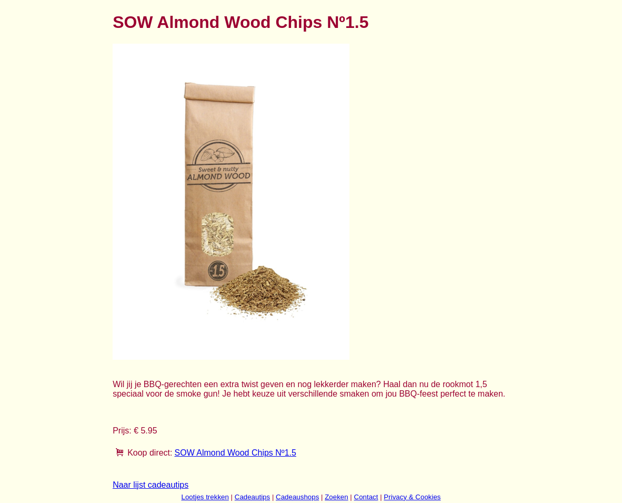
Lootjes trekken (204, 497)
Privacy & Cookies (412, 497)
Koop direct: (149, 452)
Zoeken (336, 497)
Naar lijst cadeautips (150, 484)
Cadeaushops (297, 497)
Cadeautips (252, 497)
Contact (366, 497)
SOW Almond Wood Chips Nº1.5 (235, 452)
